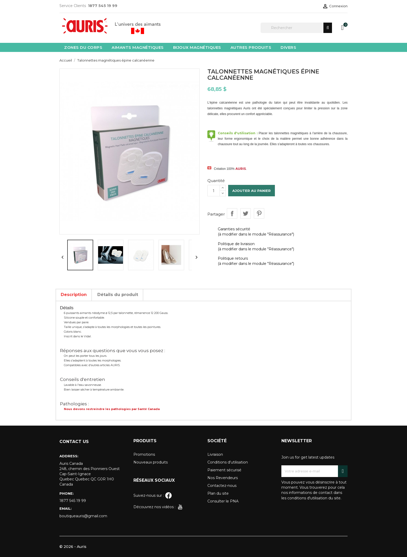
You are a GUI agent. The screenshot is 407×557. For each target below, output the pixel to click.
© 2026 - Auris (72, 546)
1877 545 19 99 (72, 500)
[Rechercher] (296, 28)
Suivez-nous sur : (152, 495)
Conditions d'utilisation (227, 462)
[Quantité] (213, 190)
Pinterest (259, 213)
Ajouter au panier (251, 191)
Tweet (245, 213)
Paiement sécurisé (224, 470)
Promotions (144, 454)
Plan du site (218, 493)
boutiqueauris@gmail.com (83, 516)
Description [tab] (74, 294)
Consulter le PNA (223, 501)
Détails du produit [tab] (117, 294)
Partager (232, 213)
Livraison (215, 454)
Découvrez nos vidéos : (158, 507)
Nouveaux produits (150, 462)
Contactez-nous (221, 485)
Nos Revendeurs (222, 477)
